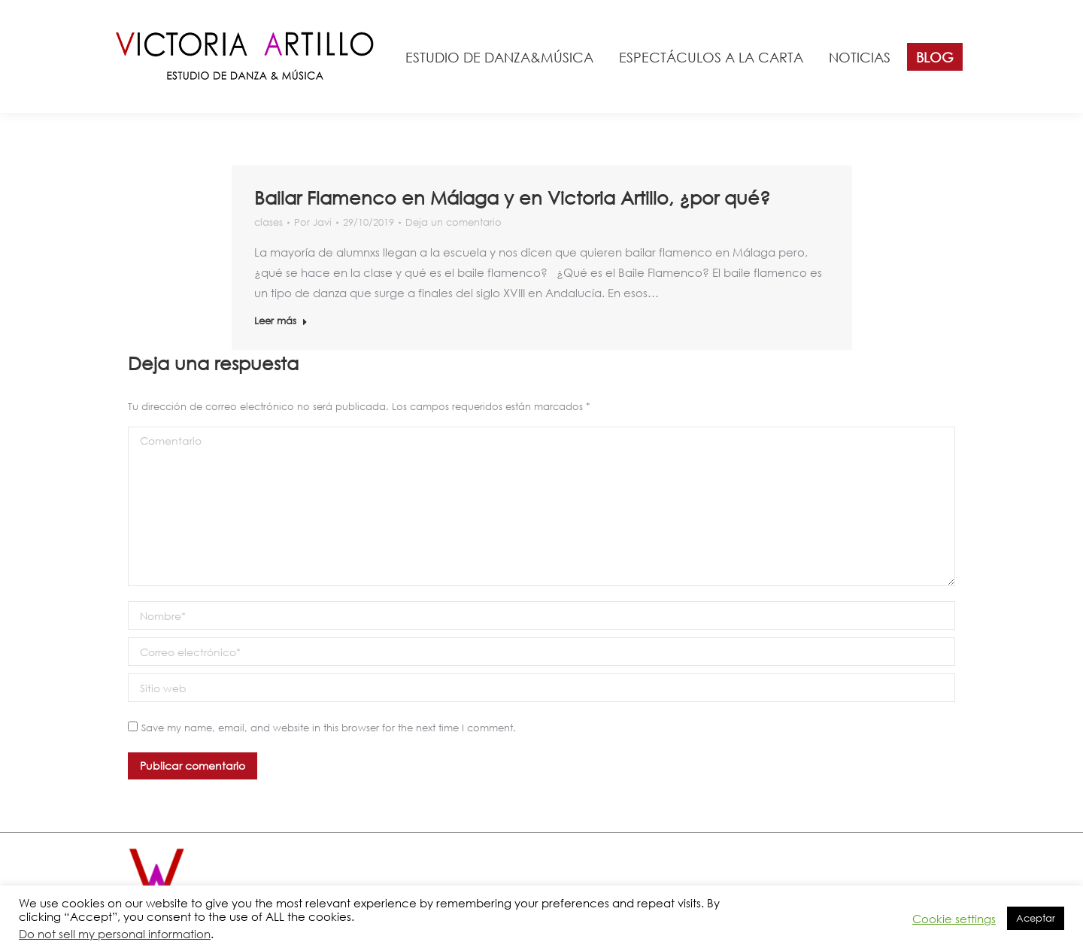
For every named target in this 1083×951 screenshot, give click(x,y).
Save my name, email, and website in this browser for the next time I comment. (328, 728)
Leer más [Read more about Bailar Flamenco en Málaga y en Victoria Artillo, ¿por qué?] (281, 320)
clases (268, 222)
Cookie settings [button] (954, 918)
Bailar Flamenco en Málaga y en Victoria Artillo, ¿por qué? (512, 197)
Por (313, 222)
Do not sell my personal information (115, 933)
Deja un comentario (453, 222)
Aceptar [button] (1035, 918)
